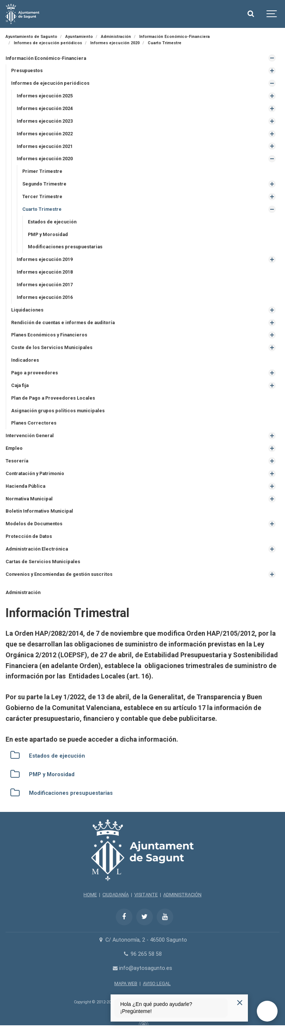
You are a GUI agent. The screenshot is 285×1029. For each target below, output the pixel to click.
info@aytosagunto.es (143, 968)
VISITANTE (146, 894)
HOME (90, 894)
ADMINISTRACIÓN (182, 894)
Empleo (14, 448)
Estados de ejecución (52, 222)
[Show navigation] (272, 14)
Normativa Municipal (29, 498)
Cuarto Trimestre (42, 209)
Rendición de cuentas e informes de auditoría (63, 322)
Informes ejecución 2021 (45, 146)
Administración (23, 592)
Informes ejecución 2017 (45, 284)
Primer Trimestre (42, 171)
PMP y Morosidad (48, 234)
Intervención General (30, 435)
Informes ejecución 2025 (45, 96)
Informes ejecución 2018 (45, 272)
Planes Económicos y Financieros (49, 335)
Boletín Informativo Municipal (39, 511)
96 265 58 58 (142, 954)
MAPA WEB (125, 983)
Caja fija (20, 385)
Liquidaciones (27, 310)
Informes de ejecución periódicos (50, 83)
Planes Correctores (33, 423)
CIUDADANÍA (115, 894)
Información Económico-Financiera (46, 58)
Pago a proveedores (34, 372)
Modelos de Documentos (34, 523)
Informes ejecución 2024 (45, 108)
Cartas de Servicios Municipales (43, 561)
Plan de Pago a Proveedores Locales (53, 398)
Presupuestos (27, 70)
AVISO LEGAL (157, 983)
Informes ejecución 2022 (45, 133)
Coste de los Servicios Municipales (51, 347)
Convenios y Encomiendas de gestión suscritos (59, 574)
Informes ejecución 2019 (45, 259)
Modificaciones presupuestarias (65, 246)
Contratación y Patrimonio (35, 473)
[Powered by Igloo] (142, 1022)
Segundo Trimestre (44, 184)
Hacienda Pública (25, 486)
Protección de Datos (29, 536)
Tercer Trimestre (42, 196)
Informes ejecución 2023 (45, 121)
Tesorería (17, 461)
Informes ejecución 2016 (45, 297)
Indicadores (25, 360)
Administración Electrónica (37, 549)
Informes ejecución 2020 (45, 158)
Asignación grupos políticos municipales (58, 410)
